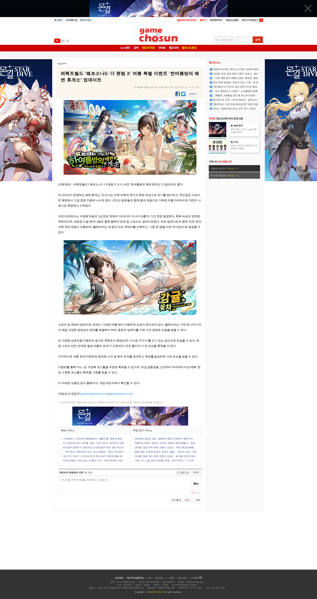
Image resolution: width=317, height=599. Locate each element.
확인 (196, 483)
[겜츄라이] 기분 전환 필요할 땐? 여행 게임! (235, 104)
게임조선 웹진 (232, 20)
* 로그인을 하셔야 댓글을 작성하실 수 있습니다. (124, 484)
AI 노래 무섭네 (225, 175)
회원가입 (71, 20)
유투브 (57, 41)
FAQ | (151, 577)
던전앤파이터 (216, 20)
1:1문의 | (172, 577)
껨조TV (203, 20)
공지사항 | (184, 577)
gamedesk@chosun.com (94, 393)
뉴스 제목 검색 (224, 40)
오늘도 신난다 (225, 168)
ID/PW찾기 (86, 20)
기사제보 (196, 577)
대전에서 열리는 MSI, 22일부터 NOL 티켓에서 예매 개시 (164, 438)
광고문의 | (160, 577)
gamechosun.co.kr (121, 393)
